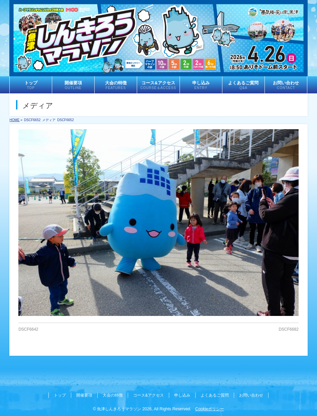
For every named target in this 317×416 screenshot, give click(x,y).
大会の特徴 (113, 395)
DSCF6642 (28, 329)
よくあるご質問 (215, 395)
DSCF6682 (288, 329)
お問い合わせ (251, 395)
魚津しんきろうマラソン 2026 (124, 409)
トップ (60, 395)
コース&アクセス (148, 395)
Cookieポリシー (209, 409)
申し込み (182, 395)
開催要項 (84, 395)
